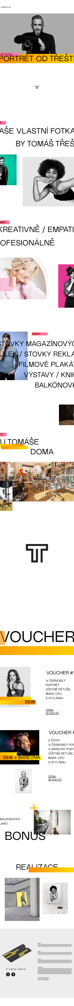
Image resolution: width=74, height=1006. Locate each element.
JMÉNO (39, 943)
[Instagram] (8, 974)
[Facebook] (13, 974)
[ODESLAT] (43, 978)
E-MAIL (39, 951)
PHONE (39, 959)
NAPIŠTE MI (40, 967)
